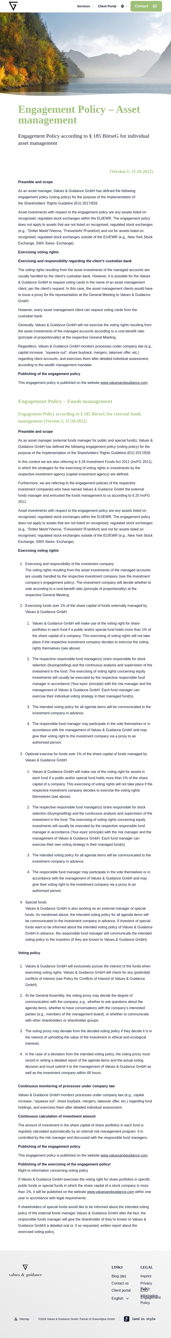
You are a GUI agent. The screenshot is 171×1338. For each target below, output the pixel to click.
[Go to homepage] (13, 6)
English (120, 1298)
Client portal (121, 1290)
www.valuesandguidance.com (123, 383)
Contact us (120, 1283)
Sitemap (21, 1319)
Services (85, 6)
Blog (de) (119, 1276)
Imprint (145, 1276)
